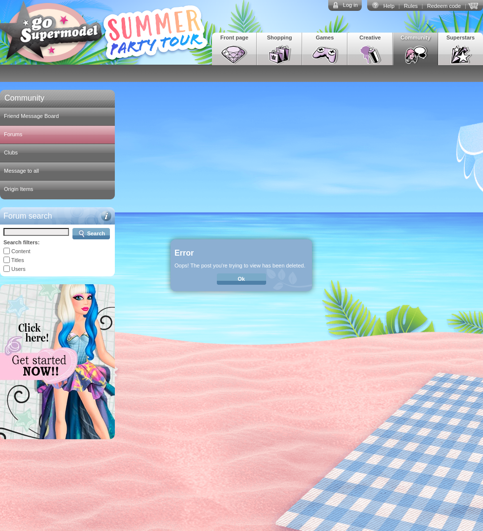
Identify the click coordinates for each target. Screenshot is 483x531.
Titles (17, 260)
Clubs (11, 152)
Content (21, 251)
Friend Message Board (31, 116)
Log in (350, 5)
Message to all (21, 171)
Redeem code (444, 6)
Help (389, 6)
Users (18, 269)
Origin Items (18, 189)
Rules (410, 6)
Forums (13, 134)
